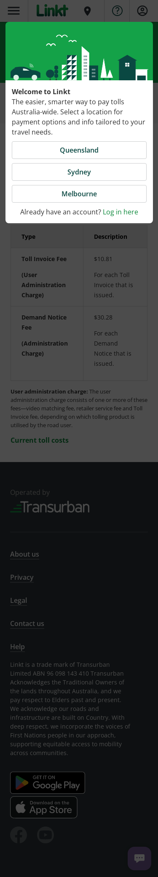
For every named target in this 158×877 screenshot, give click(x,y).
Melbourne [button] (79, 193)
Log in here (120, 212)
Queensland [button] (79, 150)
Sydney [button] (79, 172)
